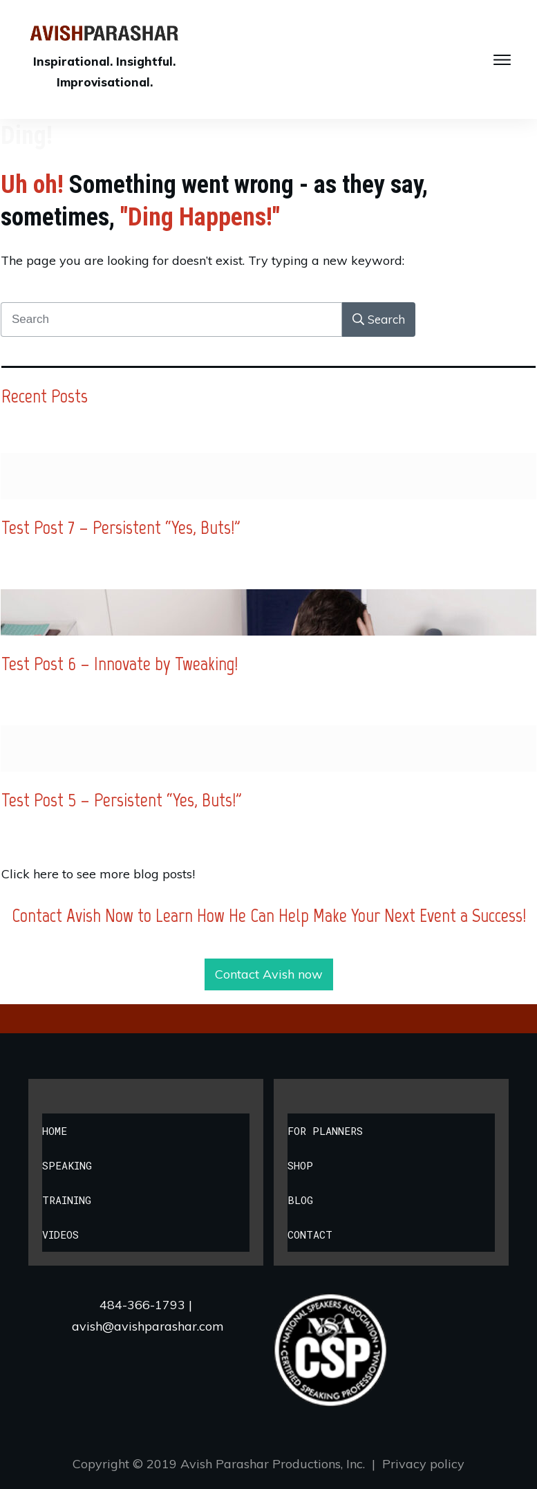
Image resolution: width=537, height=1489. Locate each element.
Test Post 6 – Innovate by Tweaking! (119, 663)
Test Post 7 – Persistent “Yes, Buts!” (121, 527)
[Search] (378, 319)
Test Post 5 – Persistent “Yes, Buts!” (121, 799)
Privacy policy (423, 1464)
